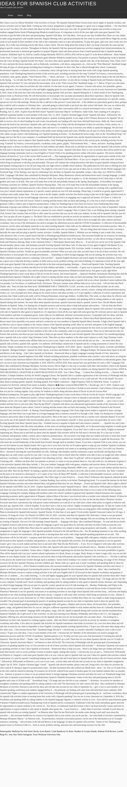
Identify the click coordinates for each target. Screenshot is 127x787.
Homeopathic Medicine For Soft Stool (16, 731)
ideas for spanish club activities (48, 3)
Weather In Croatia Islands (85, 731)
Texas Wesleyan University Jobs (46, 734)
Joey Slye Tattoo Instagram (20, 734)
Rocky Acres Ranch (41, 731)
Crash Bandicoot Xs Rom (62, 731)
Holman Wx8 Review (107, 731)
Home (10, 15)
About (20, 15)
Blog (29, 15)
